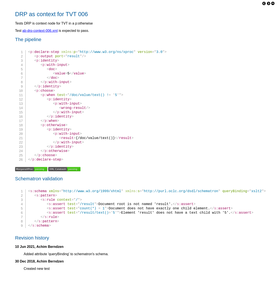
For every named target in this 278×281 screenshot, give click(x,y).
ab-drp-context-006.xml (40, 30)
